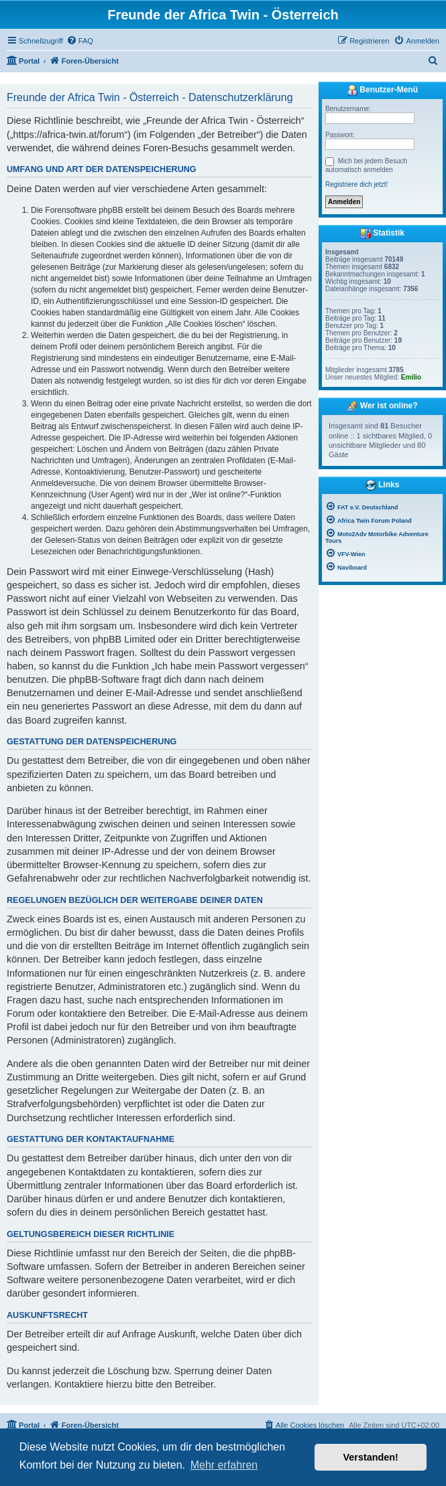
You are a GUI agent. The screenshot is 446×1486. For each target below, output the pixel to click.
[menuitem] (79, 41)
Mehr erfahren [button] (224, 1465)
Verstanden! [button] (370, 1457)
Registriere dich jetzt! (356, 184)
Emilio (411, 377)
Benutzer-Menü (382, 90)
